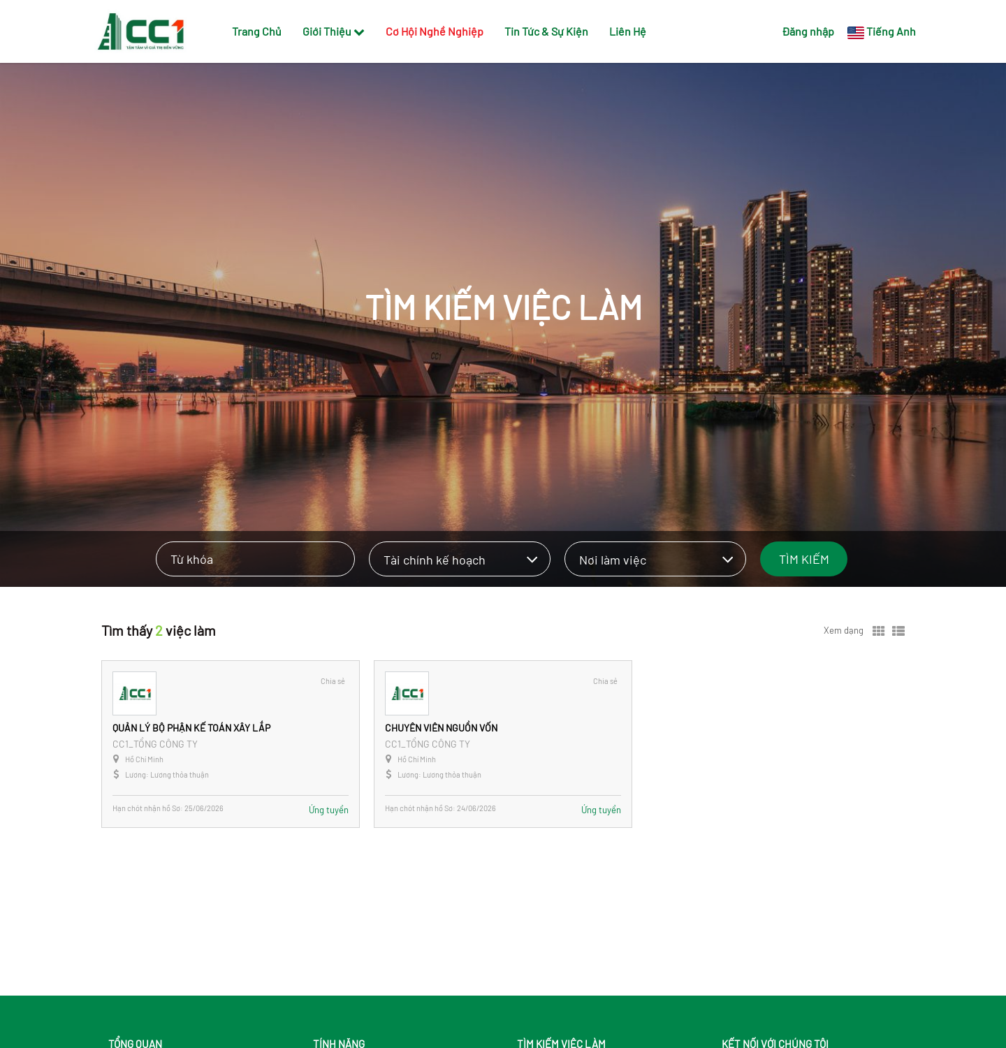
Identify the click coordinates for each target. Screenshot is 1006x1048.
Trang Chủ (257, 31)
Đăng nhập (808, 31)
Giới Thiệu (333, 31)
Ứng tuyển (329, 809)
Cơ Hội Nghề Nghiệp (434, 31)
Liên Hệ (627, 31)
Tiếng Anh (891, 31)
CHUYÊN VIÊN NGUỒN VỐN (441, 728)
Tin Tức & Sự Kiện (546, 31)
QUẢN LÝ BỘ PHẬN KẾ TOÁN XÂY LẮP (191, 728)
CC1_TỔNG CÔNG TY (155, 744)
